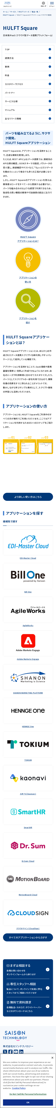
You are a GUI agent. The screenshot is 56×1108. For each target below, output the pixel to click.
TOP (28, 49)
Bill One (28, 592)
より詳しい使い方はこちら (28, 497)
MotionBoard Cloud (28, 894)
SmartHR (28, 827)
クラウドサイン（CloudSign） (28, 928)
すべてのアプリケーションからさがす (28, 937)
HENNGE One (28, 726)
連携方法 (28, 58)
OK (27, 1102)
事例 (28, 67)
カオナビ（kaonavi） (28, 794)
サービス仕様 (28, 101)
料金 (28, 75)
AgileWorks (28, 625)
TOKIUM (28, 760)
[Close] (52, 1057)
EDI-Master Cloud (28, 558)
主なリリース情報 (28, 118)
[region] (28, 1081)
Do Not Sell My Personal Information (28, 1094)
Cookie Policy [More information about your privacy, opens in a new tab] (19, 1088)
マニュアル (28, 110)
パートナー (28, 93)
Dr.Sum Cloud (28, 861)
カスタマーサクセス (28, 84)
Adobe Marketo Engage (28, 659)
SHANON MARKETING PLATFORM (28, 693)
